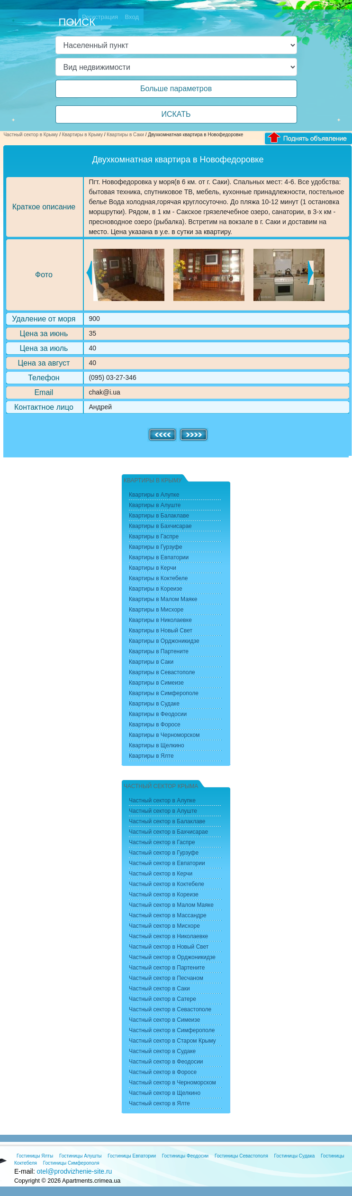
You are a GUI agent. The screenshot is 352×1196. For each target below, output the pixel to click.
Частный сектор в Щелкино (164, 1093)
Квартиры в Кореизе (155, 588)
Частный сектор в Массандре (168, 915)
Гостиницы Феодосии (185, 1155)
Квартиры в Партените (159, 651)
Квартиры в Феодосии (158, 714)
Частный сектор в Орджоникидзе (172, 957)
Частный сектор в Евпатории (167, 863)
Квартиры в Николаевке (160, 620)
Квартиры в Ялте (151, 756)
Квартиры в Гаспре (154, 536)
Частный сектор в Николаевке (168, 936)
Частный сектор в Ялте (159, 1103)
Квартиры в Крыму (82, 134)
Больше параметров (176, 89)
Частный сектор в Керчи (160, 873)
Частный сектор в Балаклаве (167, 821)
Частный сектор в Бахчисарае (168, 832)
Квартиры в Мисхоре (156, 609)
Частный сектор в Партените (167, 967)
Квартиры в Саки (125, 134)
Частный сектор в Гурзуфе (164, 852)
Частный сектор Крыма (161, 786)
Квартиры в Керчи (152, 568)
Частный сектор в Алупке (162, 800)
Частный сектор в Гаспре (162, 842)
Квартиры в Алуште (155, 505)
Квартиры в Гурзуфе (155, 547)
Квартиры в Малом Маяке (163, 599)
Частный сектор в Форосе (163, 1072)
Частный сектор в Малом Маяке (171, 905)
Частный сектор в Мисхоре (164, 926)
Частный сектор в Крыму (30, 134)
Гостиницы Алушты (80, 1155)
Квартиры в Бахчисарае (160, 526)
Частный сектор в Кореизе (164, 894)
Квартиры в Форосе (155, 724)
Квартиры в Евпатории (159, 557)
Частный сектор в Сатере (162, 999)
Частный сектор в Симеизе (164, 1020)
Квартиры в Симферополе (164, 693)
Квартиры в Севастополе (162, 672)
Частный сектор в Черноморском (172, 1082)
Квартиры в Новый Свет (160, 630)
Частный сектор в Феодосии (166, 1061)
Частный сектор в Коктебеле (166, 884)
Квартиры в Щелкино (156, 745)
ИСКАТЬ (175, 114)
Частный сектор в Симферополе (172, 1030)
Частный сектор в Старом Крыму (172, 1040)
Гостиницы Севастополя (241, 1155)
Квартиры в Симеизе (156, 682)
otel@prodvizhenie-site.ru (74, 1171)
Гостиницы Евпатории (132, 1155)
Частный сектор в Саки (159, 988)
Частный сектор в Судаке (162, 1051)
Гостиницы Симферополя (71, 1163)
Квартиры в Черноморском (164, 735)
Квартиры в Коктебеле (158, 578)
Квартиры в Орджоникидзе (164, 641)
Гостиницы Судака (294, 1155)
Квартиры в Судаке (154, 703)
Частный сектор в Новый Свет (168, 946)
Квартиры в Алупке (154, 494)
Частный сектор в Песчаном (166, 978)
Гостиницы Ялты (35, 1155)
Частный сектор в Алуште (163, 811)
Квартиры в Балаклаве (159, 515)
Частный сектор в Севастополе (170, 1009)
